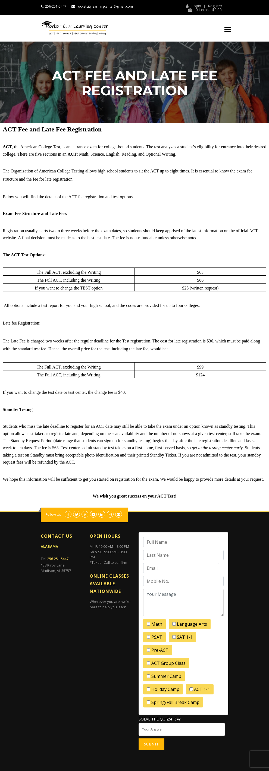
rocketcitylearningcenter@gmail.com (105, 6)
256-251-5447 (55, 6)
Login (193, 6)
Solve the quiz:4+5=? (159, 719)
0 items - (205, 10)
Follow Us (53, 514)
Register (215, 6)
